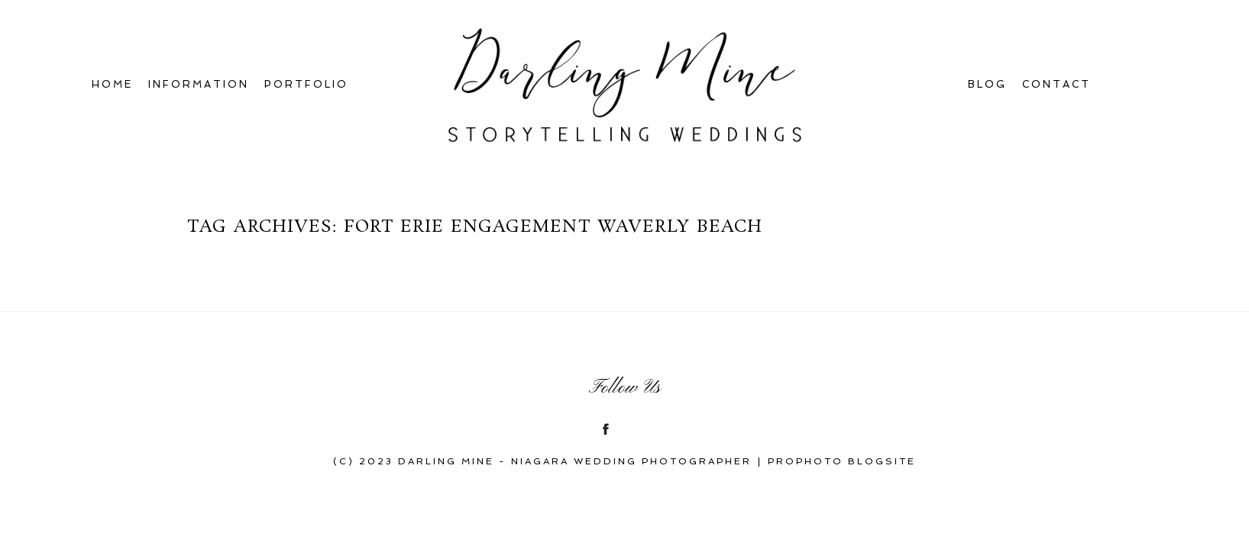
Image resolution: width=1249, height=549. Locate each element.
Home (112, 84)
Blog (987, 84)
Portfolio (306, 84)
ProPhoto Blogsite (842, 461)
